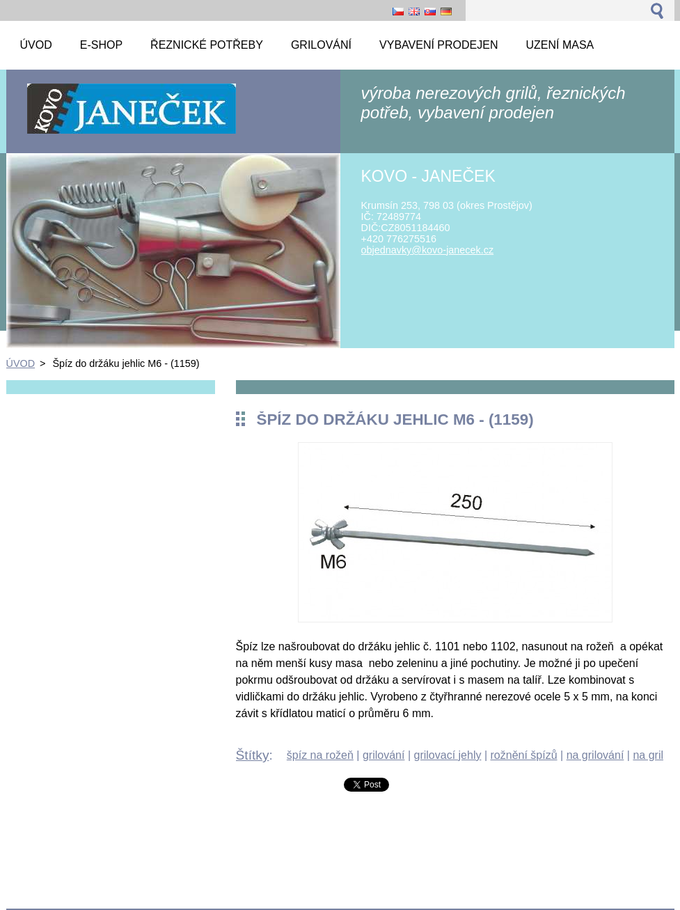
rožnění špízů (524, 755)
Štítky (252, 755)
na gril (648, 755)
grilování (383, 755)
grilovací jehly (448, 755)
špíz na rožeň (320, 755)
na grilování (595, 755)
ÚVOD (20, 363)
